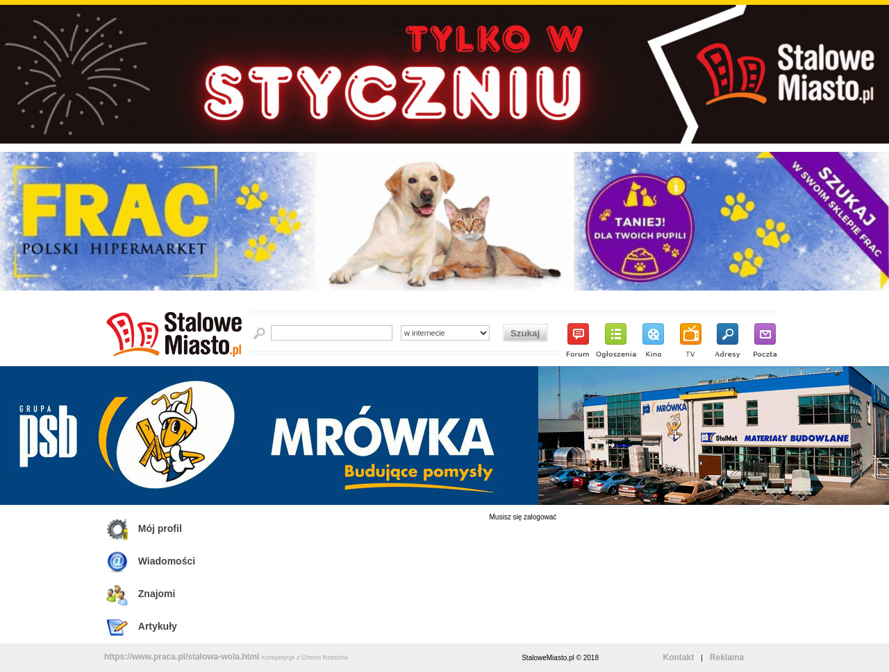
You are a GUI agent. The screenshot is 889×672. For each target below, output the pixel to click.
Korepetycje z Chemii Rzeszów (305, 657)
